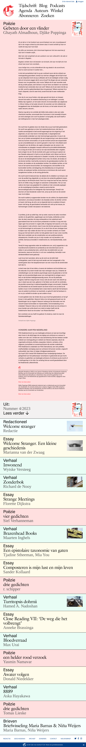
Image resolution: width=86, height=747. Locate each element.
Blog (43, 5)
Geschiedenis (19, 739)
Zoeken (47, 15)
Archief (32, 739)
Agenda (25, 10)
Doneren (42, 739)
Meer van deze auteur (24, 382)
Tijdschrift (28, 5)
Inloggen (79, 1)
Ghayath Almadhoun (20, 32)
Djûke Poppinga (52, 32)
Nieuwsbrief (66, 739)
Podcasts (57, 5)
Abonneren (28, 15)
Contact (53, 739)
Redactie (6, 739)
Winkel (57, 10)
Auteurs (41, 10)
